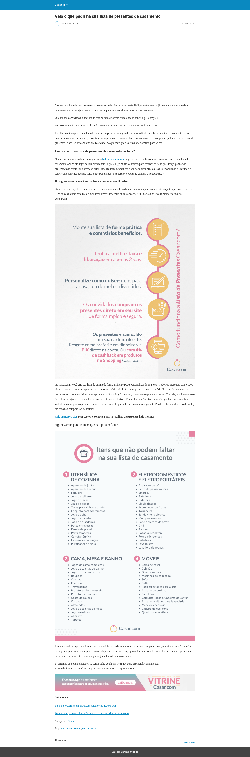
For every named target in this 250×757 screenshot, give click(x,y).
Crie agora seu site (66, 416)
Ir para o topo (188, 742)
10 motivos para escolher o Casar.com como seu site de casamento (92, 713)
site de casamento (71, 728)
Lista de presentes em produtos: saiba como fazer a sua (85, 705)
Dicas (71, 721)
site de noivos (89, 728)
